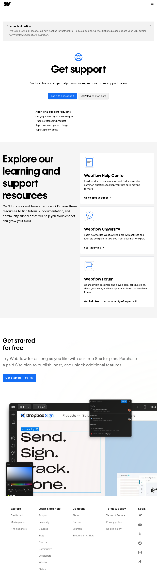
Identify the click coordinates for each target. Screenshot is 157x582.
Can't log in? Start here (93, 96)
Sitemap (77, 529)
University (44, 522)
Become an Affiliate (83, 535)
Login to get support (62, 96)
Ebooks (43, 542)
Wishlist (43, 562)
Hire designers (19, 529)
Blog (41, 535)
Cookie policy (114, 529)
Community (45, 549)
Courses (43, 529)
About (76, 515)
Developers (45, 555)
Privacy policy (114, 522)
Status (42, 569)
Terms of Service (115, 515)
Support (43, 515)
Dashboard (17, 515)
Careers (77, 522)
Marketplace (17, 522)
